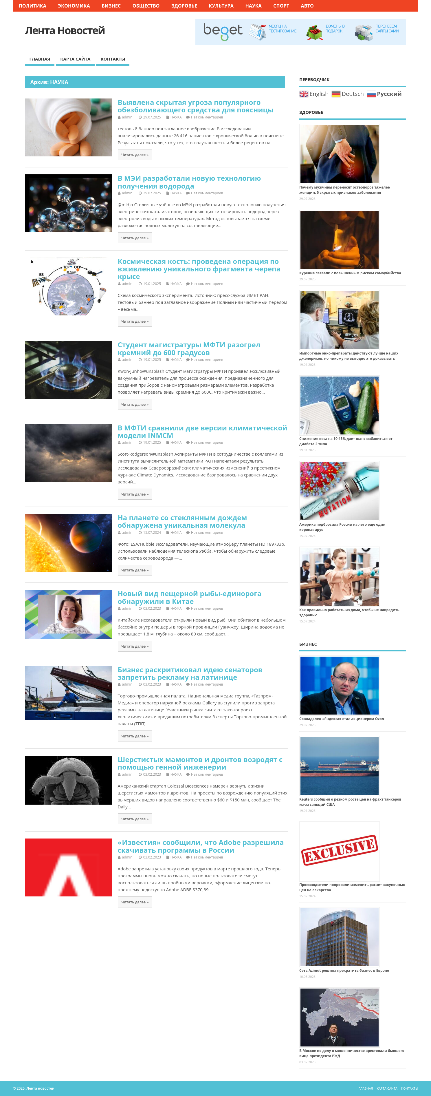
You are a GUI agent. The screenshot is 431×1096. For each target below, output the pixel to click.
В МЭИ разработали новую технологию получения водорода (189, 181)
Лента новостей (65, 30)
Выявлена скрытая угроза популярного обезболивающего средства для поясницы (196, 105)
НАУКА (253, 6)
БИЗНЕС (111, 6)
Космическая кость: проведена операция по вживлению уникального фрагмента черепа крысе (199, 268)
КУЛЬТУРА (221, 6)
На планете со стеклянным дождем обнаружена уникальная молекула (182, 521)
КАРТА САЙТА (75, 59)
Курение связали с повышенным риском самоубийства (350, 273)
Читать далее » (134, 154)
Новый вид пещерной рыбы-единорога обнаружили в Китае (190, 597)
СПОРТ (281, 6)
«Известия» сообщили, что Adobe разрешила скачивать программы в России (201, 845)
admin (127, 117)
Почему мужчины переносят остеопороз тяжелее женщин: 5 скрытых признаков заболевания (344, 190)
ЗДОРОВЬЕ (184, 6)
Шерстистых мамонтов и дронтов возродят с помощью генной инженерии (200, 763)
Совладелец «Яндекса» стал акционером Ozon (341, 718)
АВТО (307, 6)
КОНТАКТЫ (112, 59)
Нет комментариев (207, 117)
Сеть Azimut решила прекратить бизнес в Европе (344, 970)
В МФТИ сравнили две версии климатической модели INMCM (202, 431)
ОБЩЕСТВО (146, 6)
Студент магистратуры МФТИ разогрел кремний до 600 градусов (189, 348)
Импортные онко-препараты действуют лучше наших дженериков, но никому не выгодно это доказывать (348, 356)
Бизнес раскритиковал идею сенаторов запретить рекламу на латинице (190, 673)
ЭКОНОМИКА (74, 6)
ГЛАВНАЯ (40, 59)
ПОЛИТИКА (32, 6)
